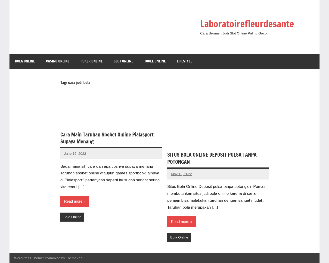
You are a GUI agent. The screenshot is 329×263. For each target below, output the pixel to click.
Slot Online (123, 61)
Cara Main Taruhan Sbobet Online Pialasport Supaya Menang (107, 138)
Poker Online (91, 61)
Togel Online (155, 61)
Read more (73, 201)
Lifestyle (184, 61)
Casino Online (57, 61)
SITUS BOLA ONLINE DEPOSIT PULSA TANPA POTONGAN (212, 158)
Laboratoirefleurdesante (247, 23)
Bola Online (25, 61)
